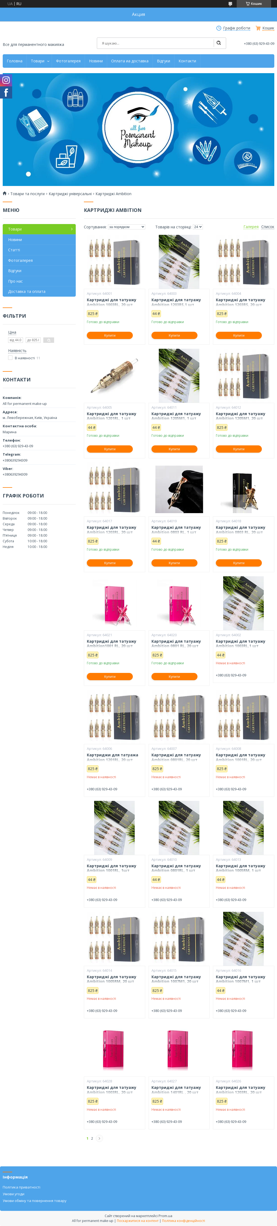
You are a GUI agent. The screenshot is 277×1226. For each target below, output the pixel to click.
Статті (14, 249)
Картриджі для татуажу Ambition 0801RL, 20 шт (176, 757)
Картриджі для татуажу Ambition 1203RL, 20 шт (111, 529)
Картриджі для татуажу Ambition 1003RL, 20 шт (111, 302)
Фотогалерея (68, 61)
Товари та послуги (27, 193)
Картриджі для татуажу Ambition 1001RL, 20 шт (240, 757)
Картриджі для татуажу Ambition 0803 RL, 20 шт (240, 529)
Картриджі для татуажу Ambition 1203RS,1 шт (176, 302)
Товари (37, 61)
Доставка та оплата (26, 291)
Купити (110, 335)
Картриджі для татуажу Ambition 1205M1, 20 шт (240, 416)
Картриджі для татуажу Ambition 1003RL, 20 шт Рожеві (111, 1092)
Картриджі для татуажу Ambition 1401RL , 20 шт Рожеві (176, 1092)
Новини (96, 61)
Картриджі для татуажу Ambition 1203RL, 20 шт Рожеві (240, 1092)
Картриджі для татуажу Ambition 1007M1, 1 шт (240, 979)
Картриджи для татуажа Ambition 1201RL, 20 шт (112, 757)
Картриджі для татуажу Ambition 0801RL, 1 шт (176, 868)
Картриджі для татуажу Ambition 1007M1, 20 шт (176, 979)
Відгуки (163, 61)
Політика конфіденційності (183, 1220)
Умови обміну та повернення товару (35, 1200)
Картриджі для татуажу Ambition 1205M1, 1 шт (176, 416)
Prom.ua (165, 1215)
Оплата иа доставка (130, 61)
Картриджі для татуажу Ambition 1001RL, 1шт (111, 868)
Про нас (15, 281)
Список (267, 226)
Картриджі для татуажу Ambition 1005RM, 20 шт (111, 979)
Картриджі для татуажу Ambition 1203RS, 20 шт (240, 302)
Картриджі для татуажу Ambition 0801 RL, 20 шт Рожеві (176, 646)
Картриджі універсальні (70, 193)
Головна (14, 61)
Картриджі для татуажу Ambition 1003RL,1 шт (240, 643)
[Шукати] (218, 43)
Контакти (187, 61)
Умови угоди (13, 1193)
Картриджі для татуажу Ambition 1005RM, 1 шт (240, 868)
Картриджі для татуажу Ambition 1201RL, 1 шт (111, 416)
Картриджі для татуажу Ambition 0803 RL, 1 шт (176, 529)
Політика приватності (21, 1187)
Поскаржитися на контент (138, 1220)
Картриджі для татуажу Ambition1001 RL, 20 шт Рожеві (111, 646)
